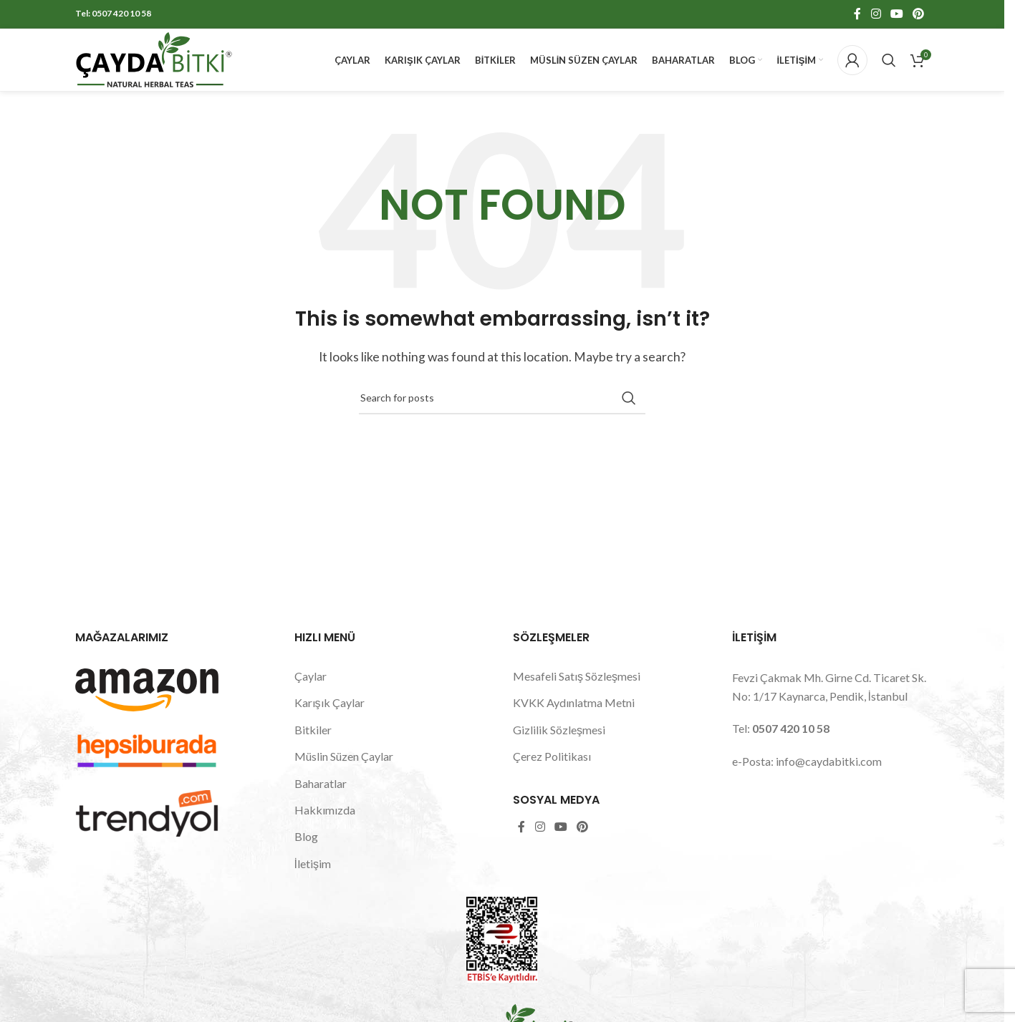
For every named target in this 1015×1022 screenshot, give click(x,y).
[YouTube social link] (896, 14)
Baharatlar (320, 797)
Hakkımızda (324, 824)
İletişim (312, 878)
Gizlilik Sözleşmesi (559, 744)
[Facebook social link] (857, 14)
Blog (306, 850)
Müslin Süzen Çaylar (343, 770)
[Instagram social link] (875, 14)
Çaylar (310, 690)
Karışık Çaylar (329, 717)
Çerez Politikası (552, 770)
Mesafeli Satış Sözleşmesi (576, 690)
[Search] (889, 68)
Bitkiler (313, 744)
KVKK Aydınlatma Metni (574, 717)
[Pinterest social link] (918, 14)
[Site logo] (154, 66)
